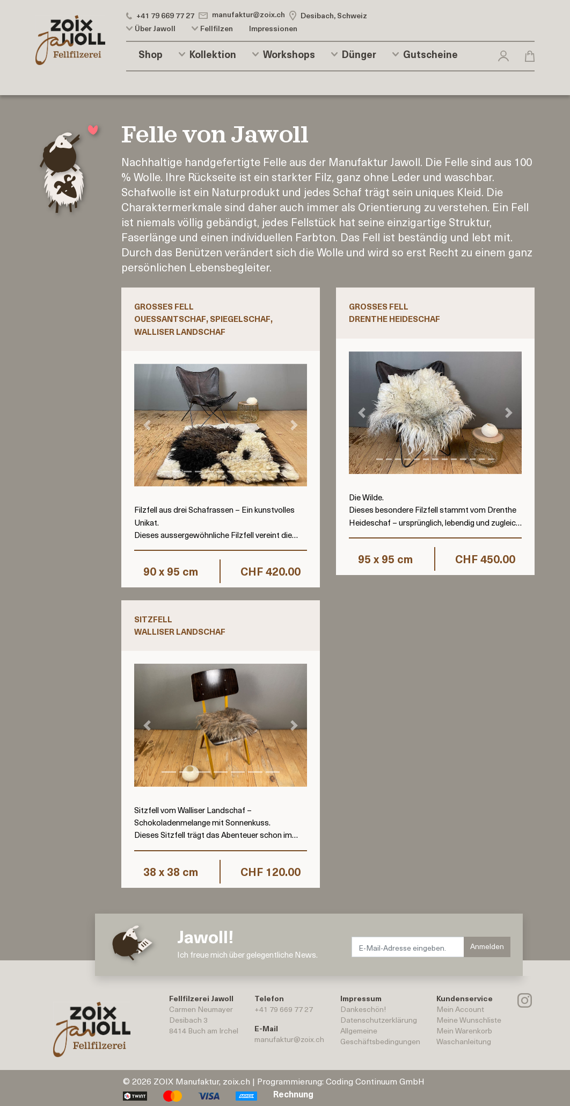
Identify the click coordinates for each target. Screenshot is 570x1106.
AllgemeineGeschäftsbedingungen (380, 1036)
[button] (503, 54)
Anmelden (487, 946)
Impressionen (273, 28)
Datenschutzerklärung (378, 1019)
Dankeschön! (363, 1009)
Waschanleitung (463, 1041)
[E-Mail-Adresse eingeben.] (408, 947)
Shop (150, 54)
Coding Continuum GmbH (375, 1080)
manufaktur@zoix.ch (289, 1039)
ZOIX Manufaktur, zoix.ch (202, 1080)
